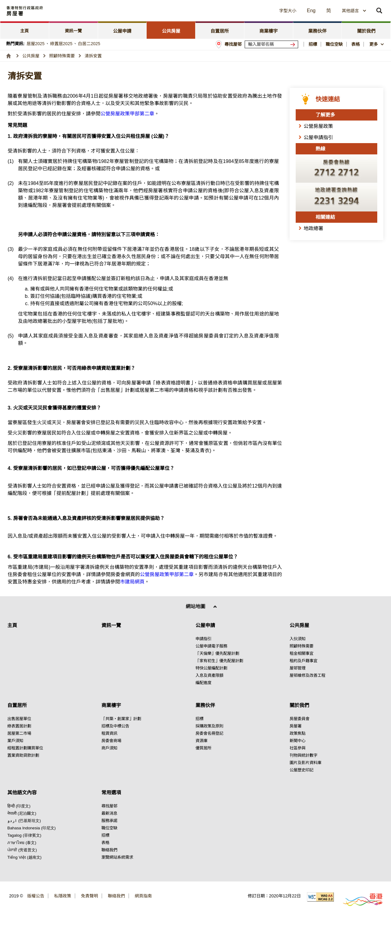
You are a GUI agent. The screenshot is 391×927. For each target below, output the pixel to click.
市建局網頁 (132, 581)
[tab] (24, 30)
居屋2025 (36, 43)
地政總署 (313, 228)
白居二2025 (89, 43)
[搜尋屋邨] (294, 44)
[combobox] (354, 10)
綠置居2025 (61, 43)
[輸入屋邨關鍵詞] (271, 44)
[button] (232, 10)
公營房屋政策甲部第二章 (127, 113)
